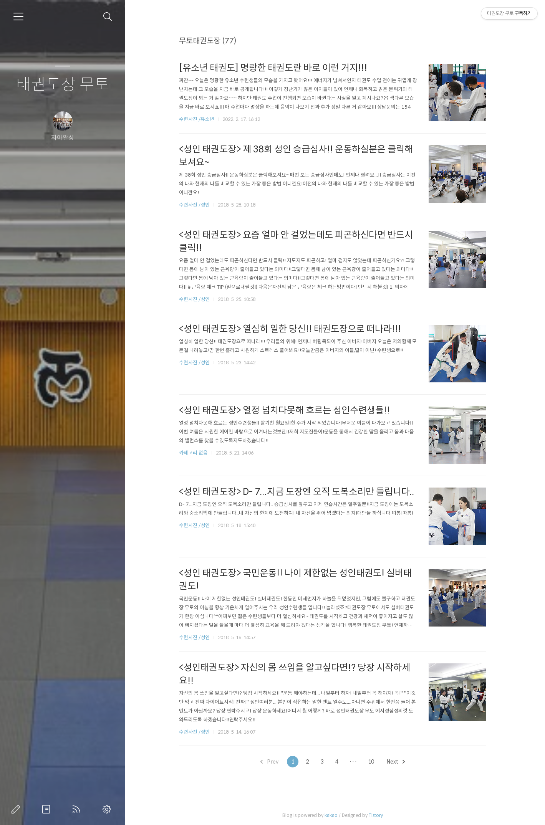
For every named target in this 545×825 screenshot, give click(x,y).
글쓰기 (17, 809)
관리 (108, 809)
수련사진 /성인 (198, 205)
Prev (272, 761)
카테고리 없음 (196, 453)
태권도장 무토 (62, 84)
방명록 (47, 809)
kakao (333, 815)
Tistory (378, 815)
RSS (78, 809)
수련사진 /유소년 (199, 119)
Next (398, 761)
